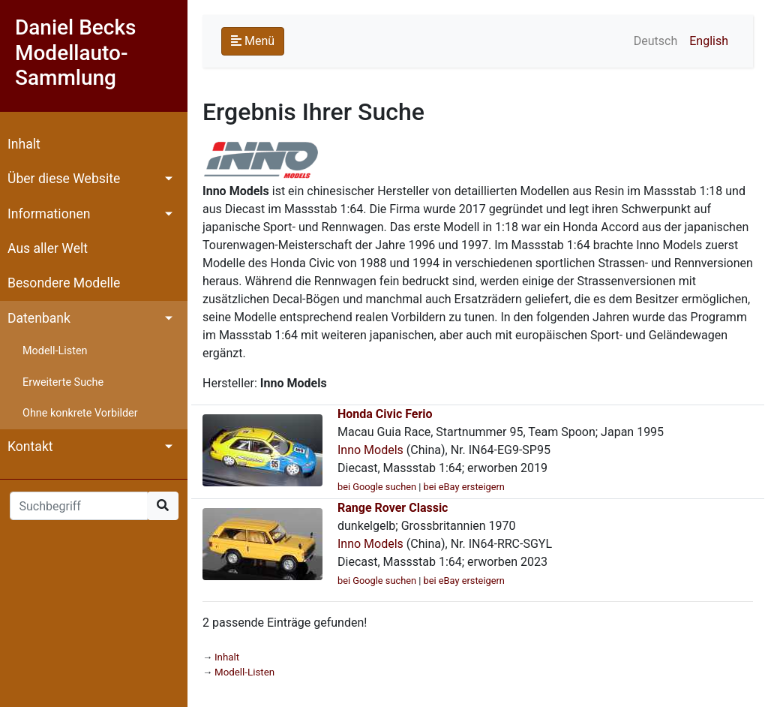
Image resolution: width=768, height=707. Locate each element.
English (708, 41)
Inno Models (371, 450)
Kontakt (30, 446)
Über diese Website (64, 178)
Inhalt (24, 144)
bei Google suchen (377, 486)
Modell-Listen (54, 350)
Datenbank (39, 318)
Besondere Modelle (64, 282)
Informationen (49, 213)
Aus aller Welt (48, 248)
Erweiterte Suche (63, 382)
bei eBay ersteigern (464, 486)
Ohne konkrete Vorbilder (80, 413)
